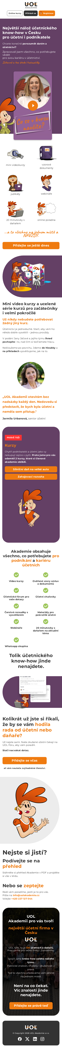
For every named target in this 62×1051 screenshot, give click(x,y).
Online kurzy (15, 13)
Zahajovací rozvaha (31, 476)
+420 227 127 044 (21, 898)
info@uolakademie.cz (26, 895)
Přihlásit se (30, 13)
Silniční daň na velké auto (31, 469)
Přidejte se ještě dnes (31, 245)
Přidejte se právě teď (31, 1005)
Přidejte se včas (24, 760)
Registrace (47, 12)
